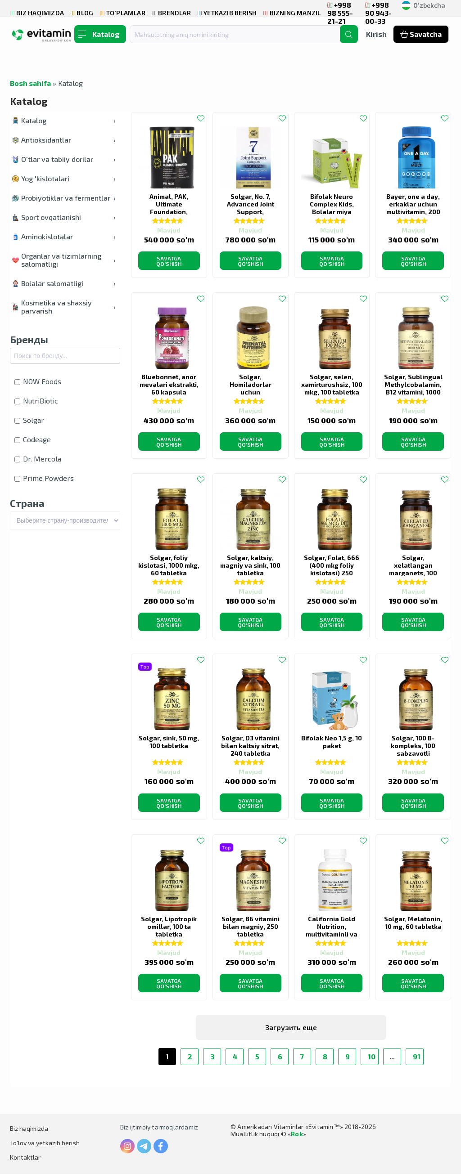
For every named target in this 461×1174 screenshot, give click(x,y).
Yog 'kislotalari (64, 178)
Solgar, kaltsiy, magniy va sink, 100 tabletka (250, 565)
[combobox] (240, 34)
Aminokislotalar (64, 236)
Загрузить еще (291, 1027)
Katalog (64, 120)
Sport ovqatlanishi (64, 217)
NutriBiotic (36, 400)
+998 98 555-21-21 (340, 12)
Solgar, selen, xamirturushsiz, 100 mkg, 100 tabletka (331, 384)
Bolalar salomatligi (64, 283)
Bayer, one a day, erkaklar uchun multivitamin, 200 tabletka (413, 208)
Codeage (32, 439)
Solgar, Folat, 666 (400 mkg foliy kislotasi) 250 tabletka (331, 569)
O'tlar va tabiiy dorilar (64, 159)
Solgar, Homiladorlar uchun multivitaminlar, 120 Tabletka (250, 392)
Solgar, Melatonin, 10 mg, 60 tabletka (413, 922)
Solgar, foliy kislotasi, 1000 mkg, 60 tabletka (168, 565)
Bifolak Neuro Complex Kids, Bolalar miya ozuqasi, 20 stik (331, 208)
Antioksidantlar (64, 139)
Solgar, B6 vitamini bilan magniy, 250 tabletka (250, 926)
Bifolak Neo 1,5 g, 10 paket (331, 741)
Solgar (29, 420)
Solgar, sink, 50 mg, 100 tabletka (169, 741)
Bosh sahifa (30, 83)
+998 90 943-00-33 (378, 12)
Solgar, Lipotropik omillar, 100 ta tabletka (169, 926)
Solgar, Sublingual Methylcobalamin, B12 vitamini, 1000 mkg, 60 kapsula (413, 388)
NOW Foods (37, 381)
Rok (297, 1134)
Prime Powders (44, 478)
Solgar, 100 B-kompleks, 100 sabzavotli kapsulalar (413, 749)
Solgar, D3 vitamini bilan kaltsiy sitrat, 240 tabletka (250, 745)
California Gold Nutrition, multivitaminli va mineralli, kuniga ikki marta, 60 (331, 934)
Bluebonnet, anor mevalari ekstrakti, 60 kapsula (169, 384)
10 (371, 1056)
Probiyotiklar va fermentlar (64, 197)
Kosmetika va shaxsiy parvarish (64, 306)
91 (416, 1056)
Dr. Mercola (37, 458)
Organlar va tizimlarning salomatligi (64, 259)
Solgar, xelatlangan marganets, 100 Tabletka (413, 569)
